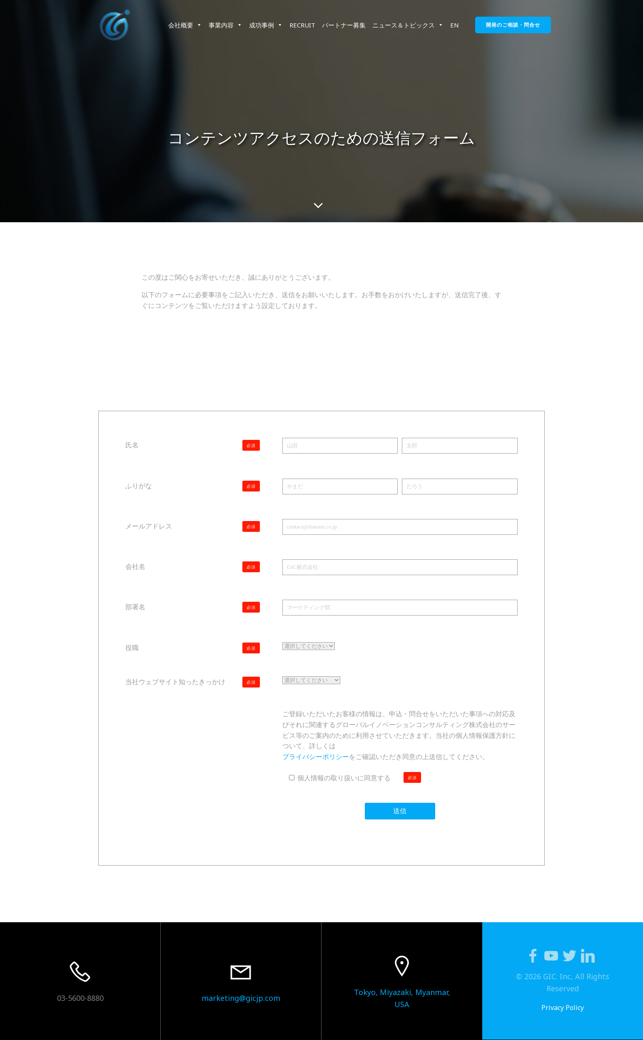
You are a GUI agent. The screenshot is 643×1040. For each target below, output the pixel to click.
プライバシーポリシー (315, 756)
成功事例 (266, 25)
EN (454, 25)
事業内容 (225, 25)
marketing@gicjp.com (241, 998)
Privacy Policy (562, 1007)
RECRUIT (302, 25)
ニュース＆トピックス (408, 25)
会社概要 (185, 25)
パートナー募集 (344, 25)
